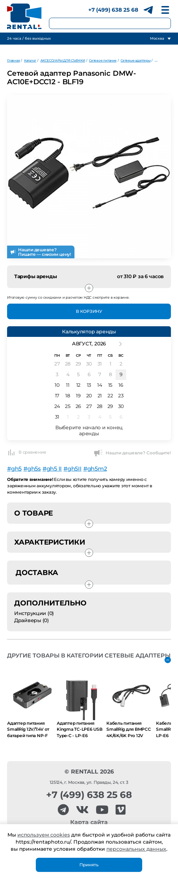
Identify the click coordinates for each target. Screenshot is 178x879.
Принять (89, 864)
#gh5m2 (95, 468)
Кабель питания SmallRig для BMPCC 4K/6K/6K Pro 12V (128, 729)
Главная (13, 60)
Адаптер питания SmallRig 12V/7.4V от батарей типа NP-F (28, 729)
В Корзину (89, 311)
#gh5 (14, 468)
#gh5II (72, 468)
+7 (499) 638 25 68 (113, 9)
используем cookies (43, 835)
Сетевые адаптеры (135, 60)
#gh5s (32, 468)
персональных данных (136, 849)
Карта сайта (89, 822)
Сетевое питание (102, 60)
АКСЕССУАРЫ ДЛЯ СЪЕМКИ (62, 60)
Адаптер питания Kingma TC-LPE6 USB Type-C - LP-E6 (79, 729)
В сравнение (26, 452)
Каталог (30, 60)
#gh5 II (52, 468)
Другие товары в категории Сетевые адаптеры (89, 655)
